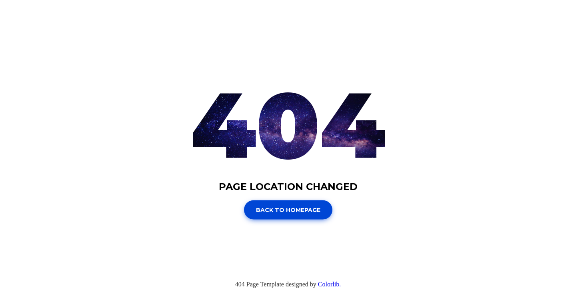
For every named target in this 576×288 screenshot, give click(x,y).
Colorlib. (329, 284)
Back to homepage (288, 210)
